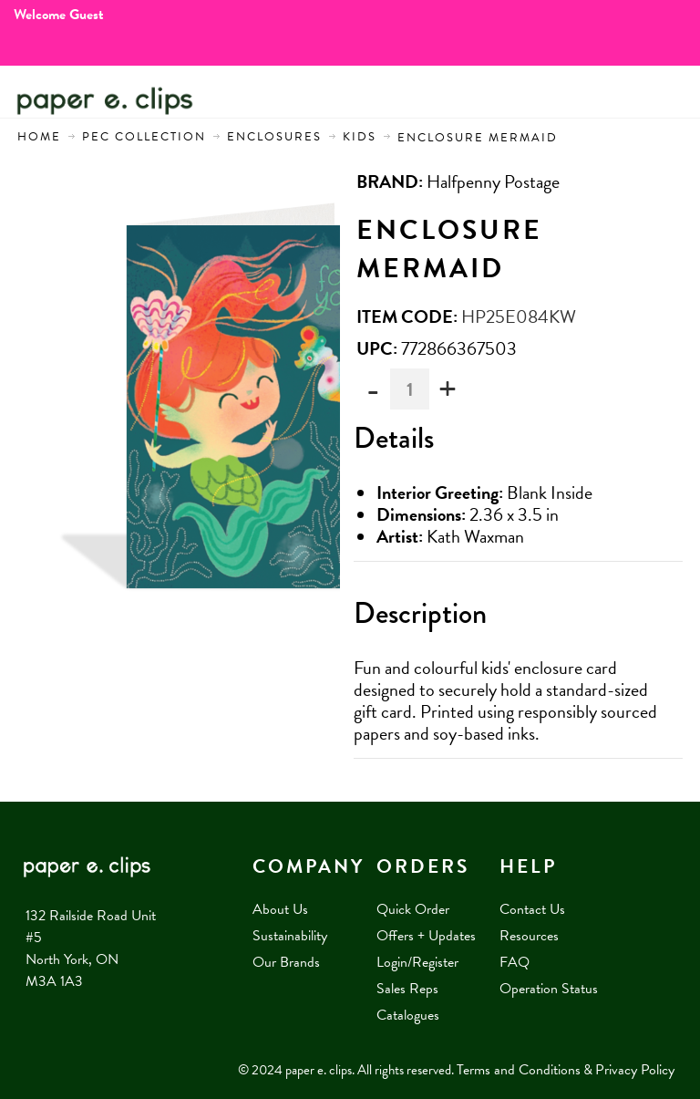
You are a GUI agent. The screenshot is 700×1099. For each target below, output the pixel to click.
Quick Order (412, 909)
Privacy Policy (634, 1070)
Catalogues (407, 1015)
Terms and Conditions (519, 1070)
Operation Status (548, 989)
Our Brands (286, 962)
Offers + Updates (426, 936)
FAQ (514, 962)
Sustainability (289, 936)
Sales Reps (407, 989)
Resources (529, 936)
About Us (280, 909)
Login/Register (417, 962)
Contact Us (532, 909)
